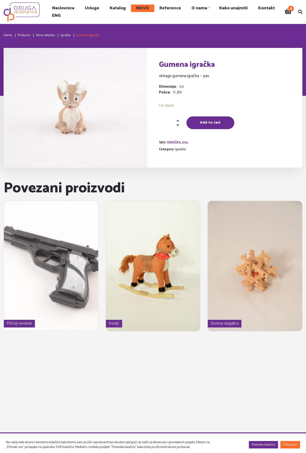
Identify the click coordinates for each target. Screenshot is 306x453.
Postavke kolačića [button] (263, 444)
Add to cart (210, 122)
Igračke (180, 149)
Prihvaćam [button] (290, 444)
